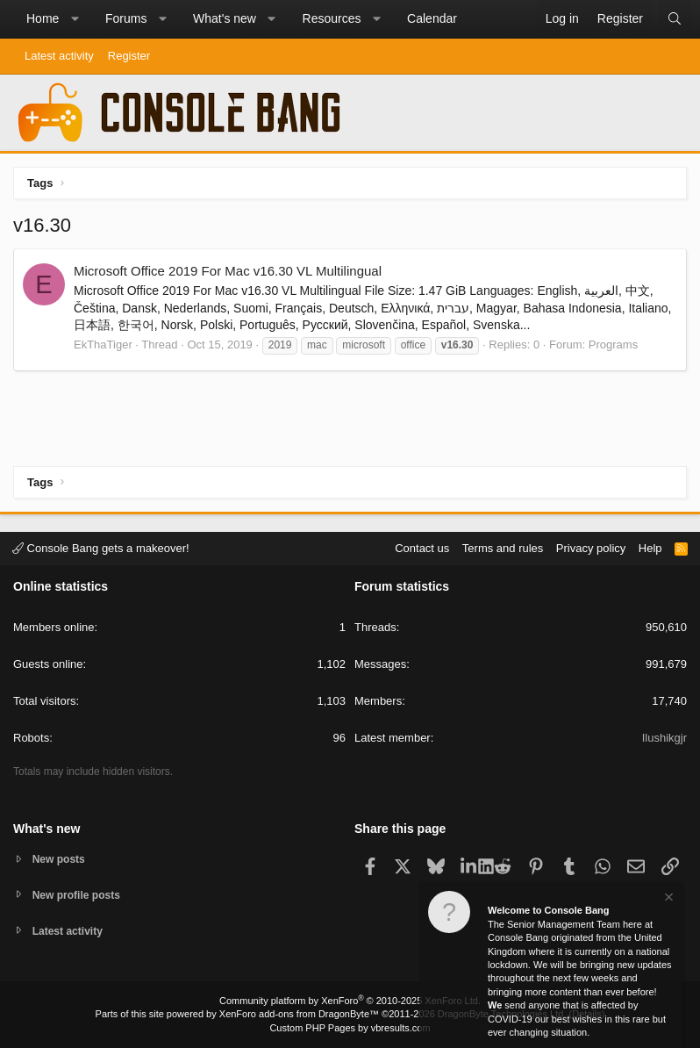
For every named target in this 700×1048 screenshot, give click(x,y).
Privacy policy (590, 545)
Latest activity (59, 55)
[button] (74, 19)
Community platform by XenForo (350, 1000)
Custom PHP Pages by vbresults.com (349, 1028)
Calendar (432, 18)
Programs (613, 344)
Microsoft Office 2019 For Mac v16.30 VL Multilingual (228, 270)
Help (650, 545)
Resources (332, 18)
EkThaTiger (103, 344)
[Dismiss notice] (668, 899)
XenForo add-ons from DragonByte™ (299, 1014)
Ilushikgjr (664, 736)
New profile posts (79, 893)
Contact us (422, 545)
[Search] (674, 19)
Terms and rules (502, 545)
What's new (224, 18)
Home (42, 18)
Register (129, 55)
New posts (60, 856)
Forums (125, 18)
